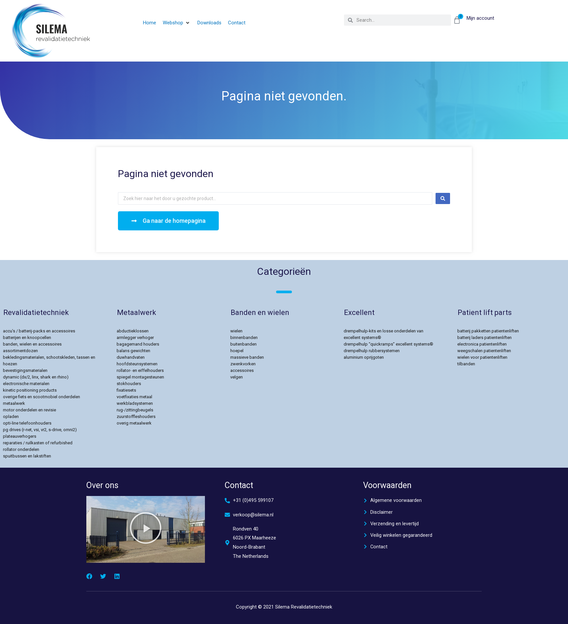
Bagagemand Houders (138, 344)
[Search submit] (443, 198)
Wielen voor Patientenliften (482, 357)
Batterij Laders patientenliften (484, 337)
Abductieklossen (133, 330)
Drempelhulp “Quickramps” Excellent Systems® (388, 344)
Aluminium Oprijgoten (364, 357)
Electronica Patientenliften (482, 344)
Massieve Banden (247, 357)
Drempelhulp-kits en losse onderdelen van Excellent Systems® (383, 334)
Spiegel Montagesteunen (140, 377)
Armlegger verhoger (135, 337)
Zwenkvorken (243, 363)
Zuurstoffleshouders (136, 416)
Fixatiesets (126, 390)
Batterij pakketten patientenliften (488, 330)
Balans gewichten (133, 350)
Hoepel (236, 350)
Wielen (236, 330)
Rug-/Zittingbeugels (135, 409)
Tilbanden (466, 363)
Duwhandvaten (131, 357)
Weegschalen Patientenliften (484, 350)
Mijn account (480, 18)
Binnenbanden (244, 337)
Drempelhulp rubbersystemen (372, 350)
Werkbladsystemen (135, 403)
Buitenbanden (243, 344)
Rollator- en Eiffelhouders (140, 370)
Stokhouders (129, 383)
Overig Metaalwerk (134, 423)
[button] (176, 23)
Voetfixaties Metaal (134, 396)
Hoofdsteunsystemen (137, 363)
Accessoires (242, 370)
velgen (236, 377)
